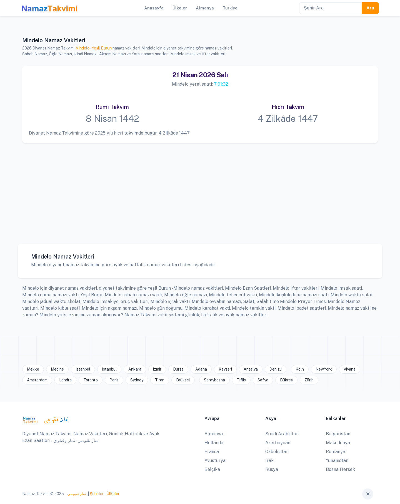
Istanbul (83, 369)
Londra (65, 380)
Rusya (271, 469)
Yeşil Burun (102, 48)
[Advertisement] (197, 189)
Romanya (335, 451)
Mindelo (82, 48)
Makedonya (338, 442)
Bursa (178, 369)
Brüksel (183, 380)
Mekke (33, 369)
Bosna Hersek (340, 469)
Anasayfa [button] (154, 8)
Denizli (275, 369)
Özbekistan (277, 451)
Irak (269, 460)
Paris (114, 380)
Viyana (350, 369)
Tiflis (241, 380)
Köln (300, 369)
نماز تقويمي (76, 493)
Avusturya (215, 460)
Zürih (309, 380)
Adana (201, 369)
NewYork (324, 369)
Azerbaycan (277, 442)
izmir (157, 369)
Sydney (136, 380)
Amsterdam (37, 380)
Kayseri (225, 369)
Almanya (213, 433)
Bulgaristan (338, 433)
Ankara (134, 369)
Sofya (263, 380)
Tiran (159, 380)
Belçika (212, 469)
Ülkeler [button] (179, 8)
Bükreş (286, 380)
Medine (57, 369)
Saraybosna (214, 380)
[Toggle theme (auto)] (367, 494)
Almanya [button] (205, 8)
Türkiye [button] (230, 8)
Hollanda (213, 442)
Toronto (90, 380)
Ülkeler (112, 493)
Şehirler (97, 493)
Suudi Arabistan (282, 433)
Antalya (251, 369)
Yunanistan (337, 460)
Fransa (211, 451)
